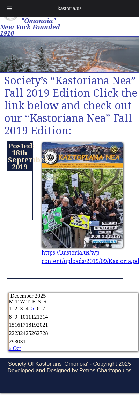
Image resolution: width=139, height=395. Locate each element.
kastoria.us (70, 8)
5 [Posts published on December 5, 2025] (32, 308)
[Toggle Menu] (9, 8)
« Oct (15, 348)
